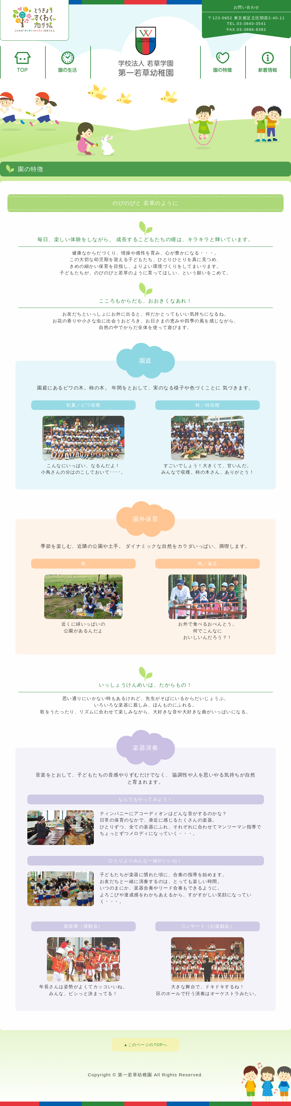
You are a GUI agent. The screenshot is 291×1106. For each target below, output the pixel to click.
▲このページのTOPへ (145, 1045)
